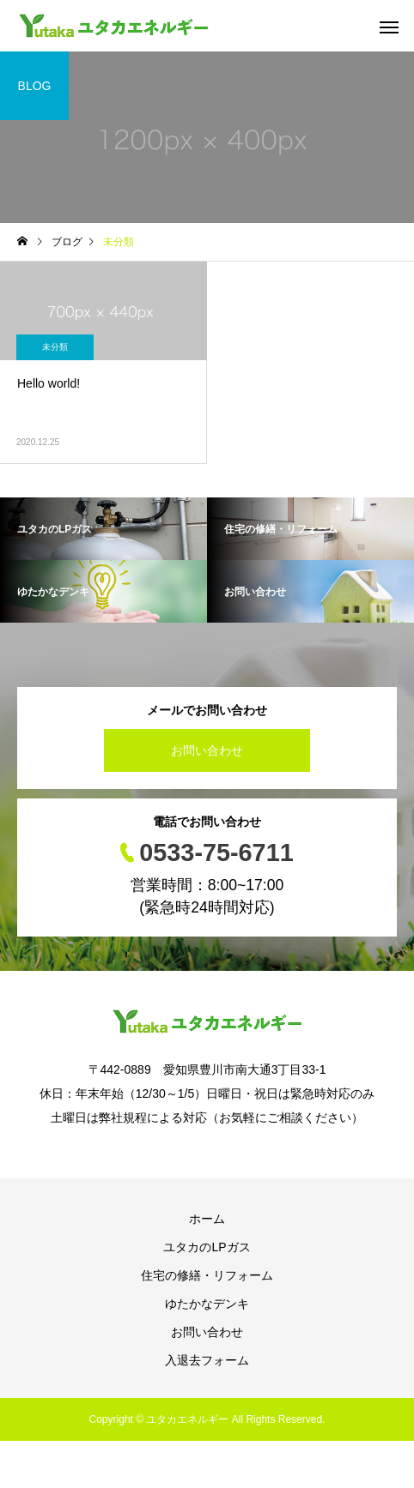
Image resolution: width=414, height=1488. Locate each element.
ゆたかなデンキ (207, 1303)
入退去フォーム (207, 1360)
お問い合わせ (207, 750)
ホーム (207, 1219)
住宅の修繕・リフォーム (207, 1275)
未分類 (55, 347)
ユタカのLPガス (206, 1247)
